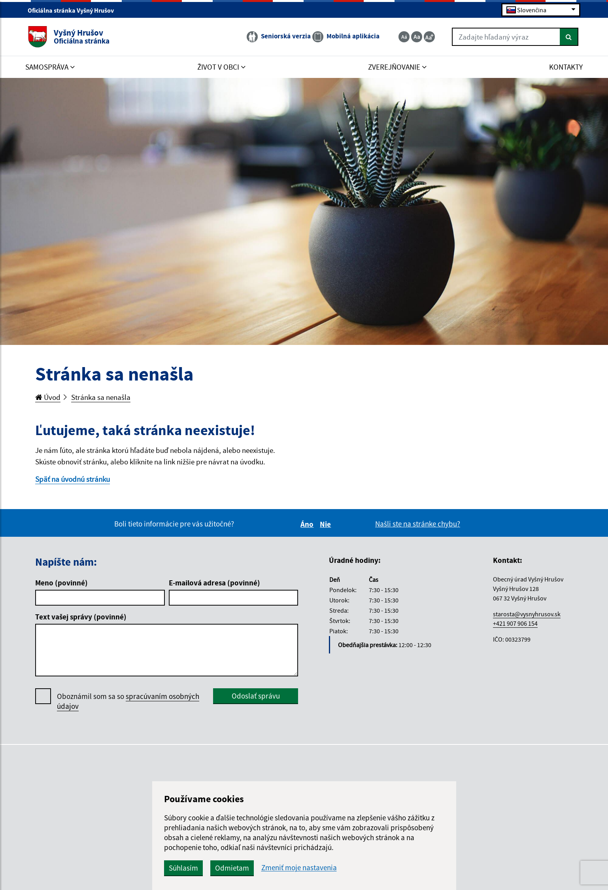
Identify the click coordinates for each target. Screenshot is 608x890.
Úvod (47, 397)
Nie (326, 524)
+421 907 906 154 (515, 623)
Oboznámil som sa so (128, 701)
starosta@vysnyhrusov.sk (527, 614)
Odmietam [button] (232, 868)
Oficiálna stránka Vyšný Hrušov (74, 10)
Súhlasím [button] (183, 868)
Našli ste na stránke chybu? (417, 523)
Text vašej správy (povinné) (81, 616)
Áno (308, 524)
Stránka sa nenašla (100, 397)
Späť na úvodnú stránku (72, 479)
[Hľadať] (569, 37)
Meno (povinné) (61, 582)
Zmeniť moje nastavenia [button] (299, 867)
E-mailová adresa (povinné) (214, 582)
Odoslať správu (256, 696)
